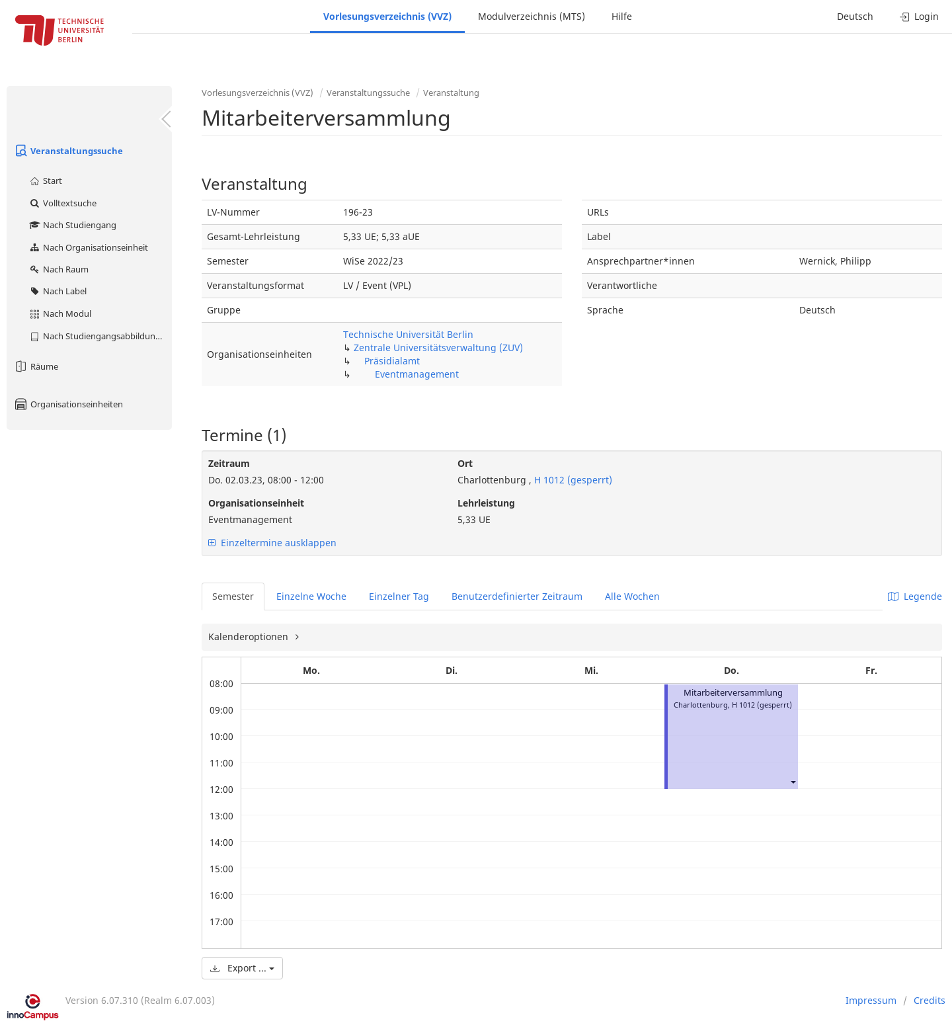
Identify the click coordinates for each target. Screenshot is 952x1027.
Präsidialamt (392, 360)
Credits (929, 1000)
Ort (465, 463)
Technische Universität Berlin (408, 334)
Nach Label (57, 291)
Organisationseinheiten (68, 404)
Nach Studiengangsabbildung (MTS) (100, 336)
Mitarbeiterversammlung (733, 692)
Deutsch (855, 16)
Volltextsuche (62, 203)
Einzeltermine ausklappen (272, 542)
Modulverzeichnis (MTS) (531, 16)
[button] (792, 781)
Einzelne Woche (311, 596)
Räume (35, 366)
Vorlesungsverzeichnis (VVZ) (387, 16)
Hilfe (622, 16)
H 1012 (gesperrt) (572, 479)
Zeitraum (229, 463)
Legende (915, 596)
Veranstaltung (451, 93)
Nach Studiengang (72, 225)
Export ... (242, 968)
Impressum (871, 1000)
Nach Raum (58, 269)
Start (45, 180)
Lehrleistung (486, 503)
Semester (233, 596)
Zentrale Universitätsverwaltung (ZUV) (438, 347)
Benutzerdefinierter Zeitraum (517, 596)
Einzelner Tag (399, 596)
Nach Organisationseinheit (88, 247)
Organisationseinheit (256, 503)
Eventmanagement (417, 374)
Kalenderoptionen (249, 636)
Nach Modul (59, 313)
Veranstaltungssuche (68, 151)
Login (919, 16)
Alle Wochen (632, 596)
